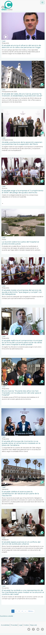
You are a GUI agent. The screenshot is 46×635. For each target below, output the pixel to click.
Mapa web (33, 625)
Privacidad (14, 625)
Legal (20, 625)
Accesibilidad (5, 625)
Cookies (26, 625)
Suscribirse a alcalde (6, 616)
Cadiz (3, 41)
